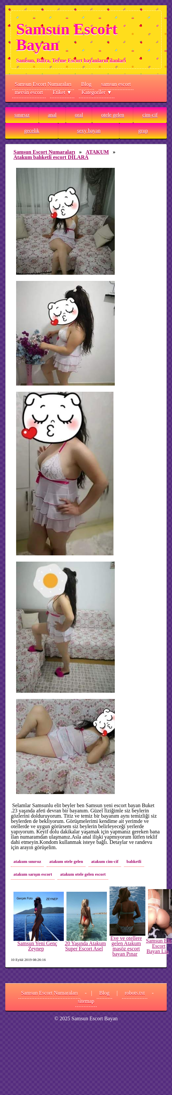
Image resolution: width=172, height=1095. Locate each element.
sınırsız (22, 115)
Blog (86, 84)
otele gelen (112, 115)
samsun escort (116, 84)
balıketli (134, 861)
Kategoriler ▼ (97, 92)
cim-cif (150, 115)
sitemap (86, 1001)
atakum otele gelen (66, 861)
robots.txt (135, 993)
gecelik (31, 130)
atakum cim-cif (104, 861)
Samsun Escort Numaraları (43, 84)
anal (52, 115)
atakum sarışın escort (32, 874)
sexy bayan (89, 130)
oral (79, 115)
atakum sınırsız (27, 861)
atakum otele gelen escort (83, 874)
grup (143, 130)
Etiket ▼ (62, 92)
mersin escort (29, 92)
